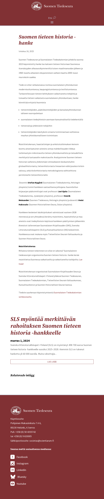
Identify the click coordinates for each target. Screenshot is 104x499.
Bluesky (18, 476)
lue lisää (51, 361)
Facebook (19, 457)
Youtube (18, 484)
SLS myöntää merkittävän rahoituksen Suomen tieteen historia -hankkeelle (45, 326)
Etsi (50, 17)
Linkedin (18, 470)
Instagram (19, 463)
